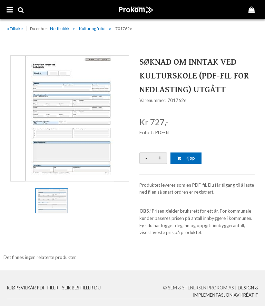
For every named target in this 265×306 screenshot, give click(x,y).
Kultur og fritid (92, 28)
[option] (70, 118)
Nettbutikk (59, 28)
